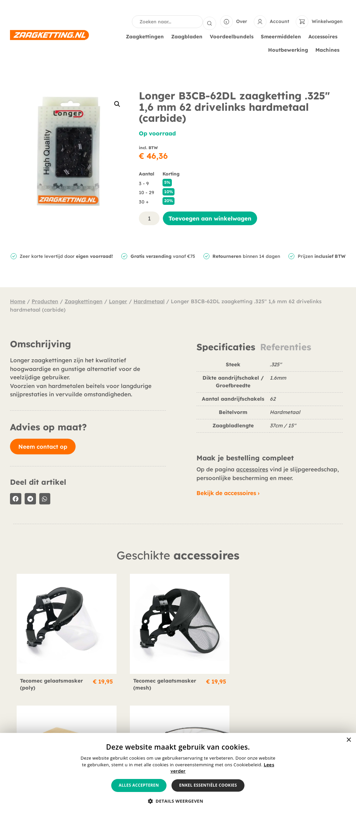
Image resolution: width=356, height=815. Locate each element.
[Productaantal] (149, 218)
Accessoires (324, 36)
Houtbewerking (289, 49)
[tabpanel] (269, 399)
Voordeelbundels (233, 36)
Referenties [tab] (285, 346)
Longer (118, 300)
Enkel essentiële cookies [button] (208, 785)
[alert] (178, 774)
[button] (117, 103)
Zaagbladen (188, 36)
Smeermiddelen (282, 36)
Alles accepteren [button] (139, 785)
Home (17, 300)
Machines (329, 49)
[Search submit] (209, 21)
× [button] (348, 740)
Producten (45, 300)
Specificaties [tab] (225, 346)
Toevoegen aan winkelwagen (210, 217)
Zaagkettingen (146, 36)
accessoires (252, 468)
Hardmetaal (149, 300)
